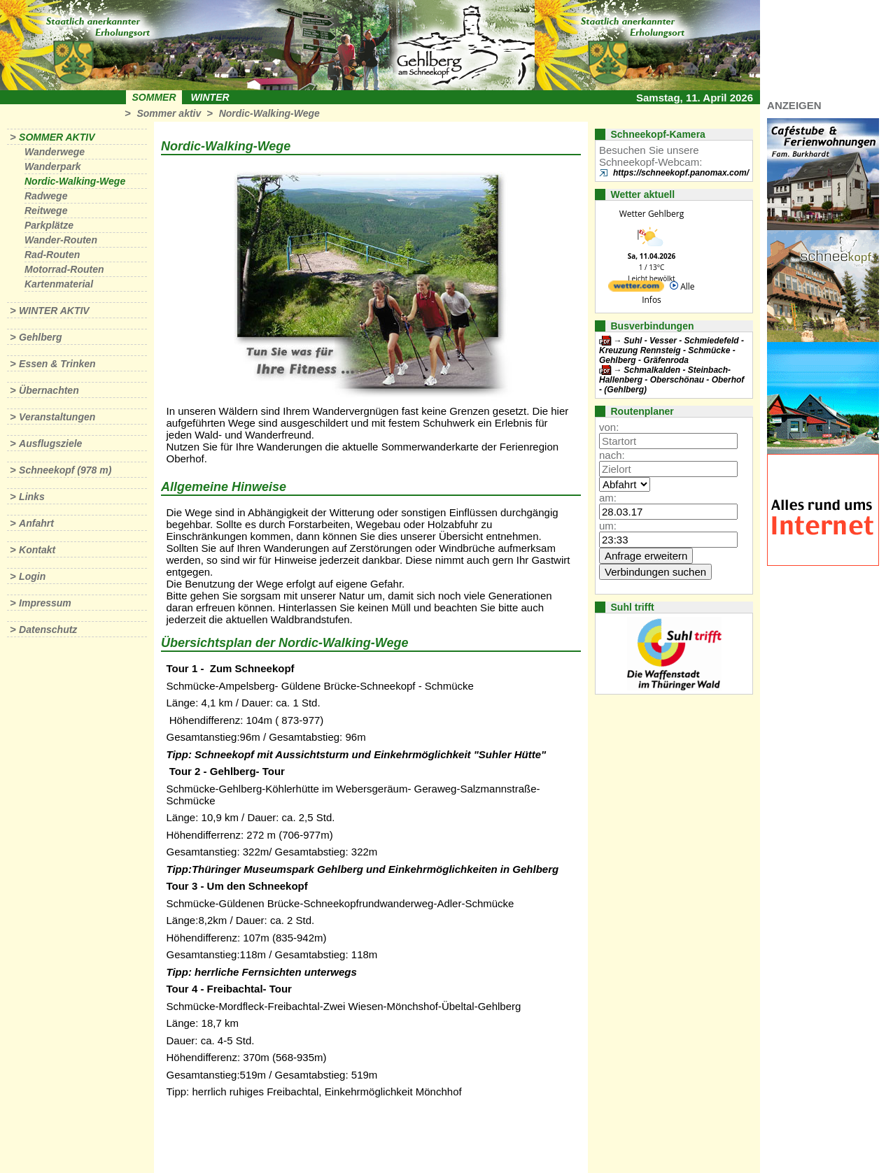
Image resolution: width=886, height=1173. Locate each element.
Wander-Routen (60, 240)
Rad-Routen (52, 254)
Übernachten (49, 390)
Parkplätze (48, 225)
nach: (612, 455)
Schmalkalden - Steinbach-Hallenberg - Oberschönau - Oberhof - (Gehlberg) (671, 379)
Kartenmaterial (58, 284)
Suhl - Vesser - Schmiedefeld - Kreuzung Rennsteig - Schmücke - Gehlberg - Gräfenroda (671, 350)
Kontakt (37, 549)
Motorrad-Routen (64, 269)
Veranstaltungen (57, 416)
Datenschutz (48, 629)
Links (32, 496)
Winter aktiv (54, 310)
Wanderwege (54, 151)
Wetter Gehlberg (651, 214)
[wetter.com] (636, 288)
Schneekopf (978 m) (65, 470)
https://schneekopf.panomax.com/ (681, 173)
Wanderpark (52, 166)
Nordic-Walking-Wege (269, 113)
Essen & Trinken (57, 363)
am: (608, 498)
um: (608, 526)
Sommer (154, 97)
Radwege (45, 195)
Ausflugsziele (50, 443)
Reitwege (45, 210)
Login (32, 576)
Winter (209, 97)
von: (609, 427)
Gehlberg (40, 337)
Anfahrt (36, 523)
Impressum (45, 603)
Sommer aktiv (168, 113)
